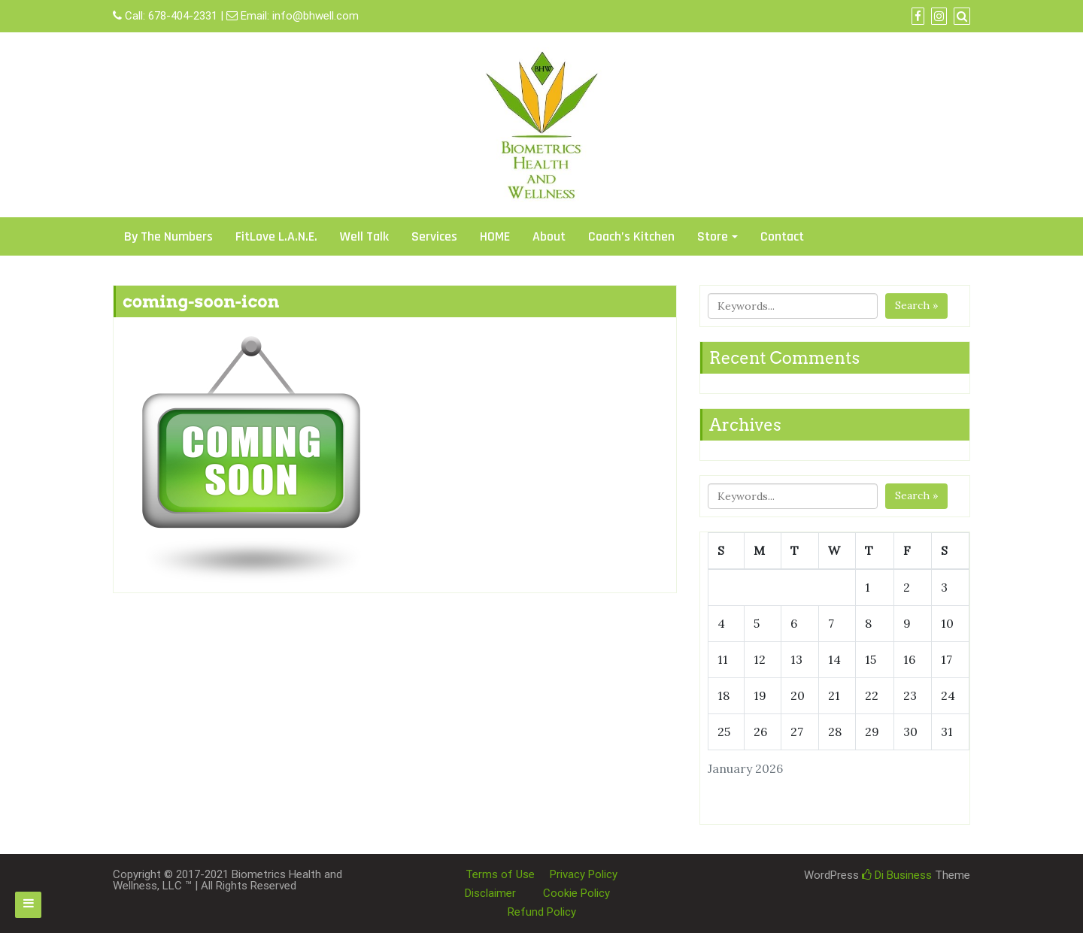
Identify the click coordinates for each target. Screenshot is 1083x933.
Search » (916, 305)
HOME (495, 236)
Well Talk (364, 236)
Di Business (897, 875)
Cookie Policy (576, 893)
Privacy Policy (583, 874)
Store (712, 236)
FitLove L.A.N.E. (276, 236)
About (549, 236)
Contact (782, 236)
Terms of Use (500, 874)
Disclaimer (490, 893)
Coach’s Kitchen (631, 236)
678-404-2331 (182, 16)
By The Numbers (168, 236)
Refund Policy (542, 912)
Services (434, 236)
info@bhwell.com (315, 16)
